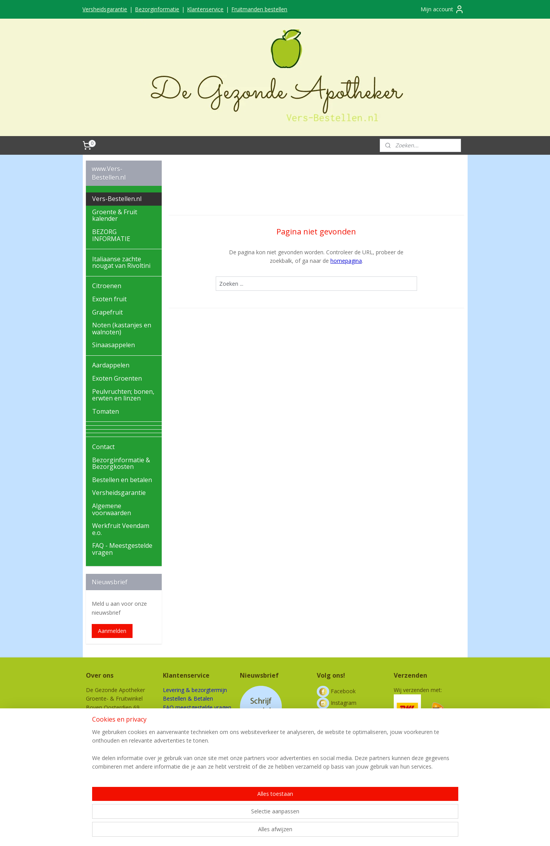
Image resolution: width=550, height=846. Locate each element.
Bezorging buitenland (189, 716)
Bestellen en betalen (122, 479)
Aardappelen (110, 365)
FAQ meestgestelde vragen (197, 707)
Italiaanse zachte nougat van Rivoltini (121, 262)
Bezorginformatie (157, 9)
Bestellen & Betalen (188, 698)
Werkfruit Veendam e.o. (120, 529)
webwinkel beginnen (301, 832)
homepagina (346, 260)
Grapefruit (107, 312)
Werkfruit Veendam (187, 742)
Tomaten (105, 411)
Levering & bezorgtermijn (195, 690)
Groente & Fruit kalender (114, 215)
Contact (103, 446)
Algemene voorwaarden (111, 509)
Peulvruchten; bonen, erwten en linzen (123, 395)
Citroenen (106, 285)
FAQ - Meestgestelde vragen (122, 549)
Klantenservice (205, 9)
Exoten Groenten (117, 378)
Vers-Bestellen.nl (116, 198)
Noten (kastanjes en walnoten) (121, 328)
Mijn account (442, 9)
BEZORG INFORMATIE (111, 235)
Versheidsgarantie (104, 9)
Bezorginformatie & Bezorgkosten (121, 463)
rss (271, 832)
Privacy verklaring (184, 733)
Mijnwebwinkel (368, 832)
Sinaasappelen (113, 345)
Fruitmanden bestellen (259, 9)
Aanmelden (112, 630)
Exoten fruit (109, 299)
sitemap (254, 832)
